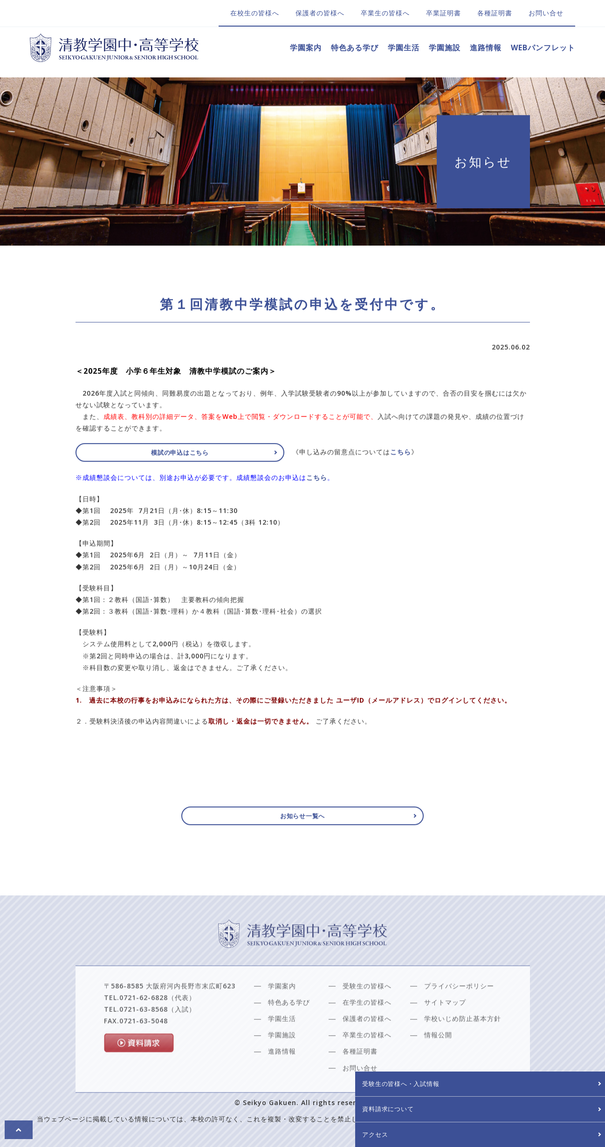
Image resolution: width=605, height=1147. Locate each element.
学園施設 (445, 47)
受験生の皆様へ (367, 1010)
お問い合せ (546, 12)
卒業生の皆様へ (385, 12)
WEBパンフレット (543, 47)
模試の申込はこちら (145, 456)
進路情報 (486, 47)
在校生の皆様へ (254, 12)
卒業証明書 (443, 12)
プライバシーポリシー (459, 1010)
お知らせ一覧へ (302, 818)
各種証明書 (494, 12)
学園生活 (403, 47)
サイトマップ (445, 1027)
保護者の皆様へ (320, 12)
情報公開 (438, 1060)
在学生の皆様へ (367, 1027)
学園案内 (306, 47)
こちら (316, 481)
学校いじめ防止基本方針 (462, 1043)
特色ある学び (354, 47)
